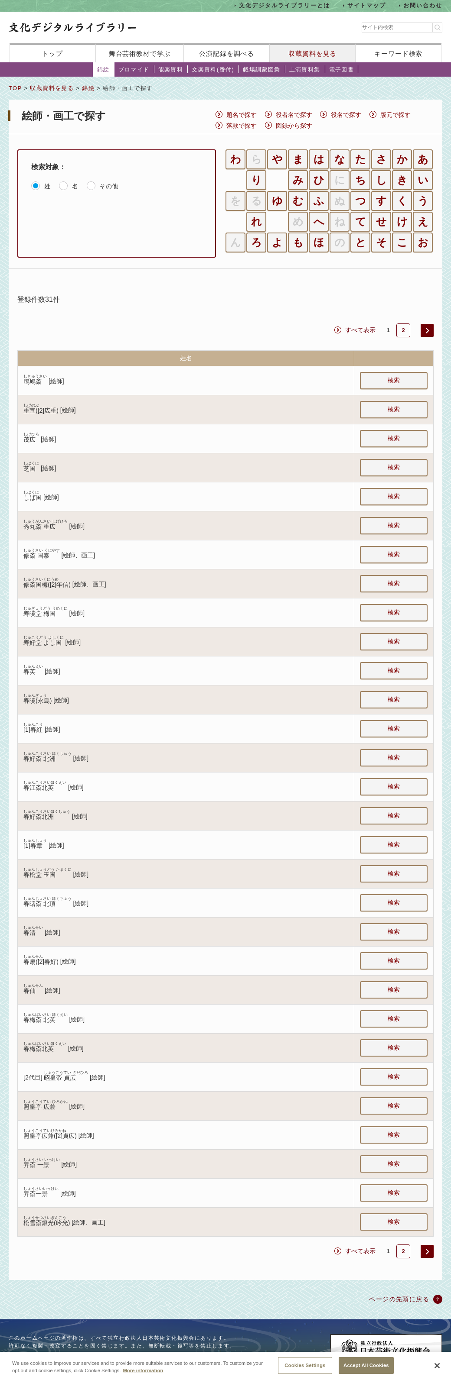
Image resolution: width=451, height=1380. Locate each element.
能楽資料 (170, 69)
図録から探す (294, 125)
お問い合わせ (422, 5)
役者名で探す (294, 114)
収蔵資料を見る (312, 53)
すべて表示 (360, 329)
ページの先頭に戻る (399, 1299)
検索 (394, 380)
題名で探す (241, 114)
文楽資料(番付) (213, 69)
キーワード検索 (398, 53)
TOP (15, 88)
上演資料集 (304, 69)
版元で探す (395, 114)
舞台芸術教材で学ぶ (140, 53)
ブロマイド (134, 69)
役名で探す (346, 114)
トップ (52, 53)
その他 (109, 186)
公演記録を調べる (226, 53)
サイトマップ (366, 5)
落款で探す (241, 125)
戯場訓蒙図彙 (261, 69)
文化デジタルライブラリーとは (284, 5)
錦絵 (103, 69)
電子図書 (341, 69)
